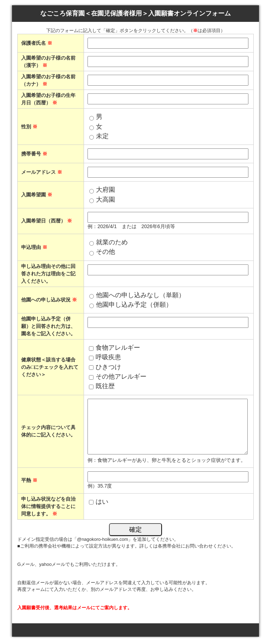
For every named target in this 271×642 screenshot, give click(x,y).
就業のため (112, 242)
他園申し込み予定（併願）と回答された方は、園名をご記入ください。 (48, 326)
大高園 (105, 199)
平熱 (29, 480)
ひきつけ (108, 367)
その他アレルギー (121, 376)
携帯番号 (34, 154)
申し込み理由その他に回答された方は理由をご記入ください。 (48, 273)
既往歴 (105, 386)
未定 (102, 136)
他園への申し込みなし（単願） (140, 295)
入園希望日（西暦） (46, 221)
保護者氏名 (36, 43)
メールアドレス (41, 172)
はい (102, 501)
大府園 (105, 189)
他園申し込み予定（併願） (134, 304)
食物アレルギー (118, 347)
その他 (105, 251)
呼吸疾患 (108, 357)
